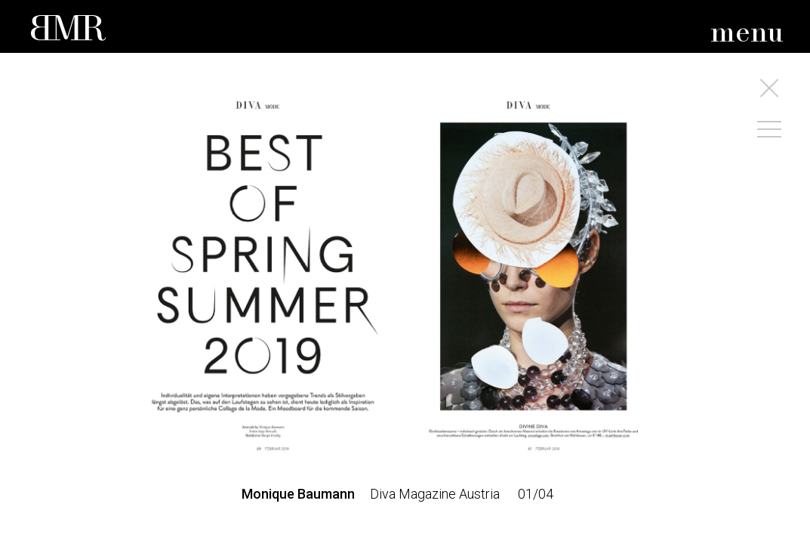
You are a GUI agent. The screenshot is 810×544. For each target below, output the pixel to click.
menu (747, 33)
